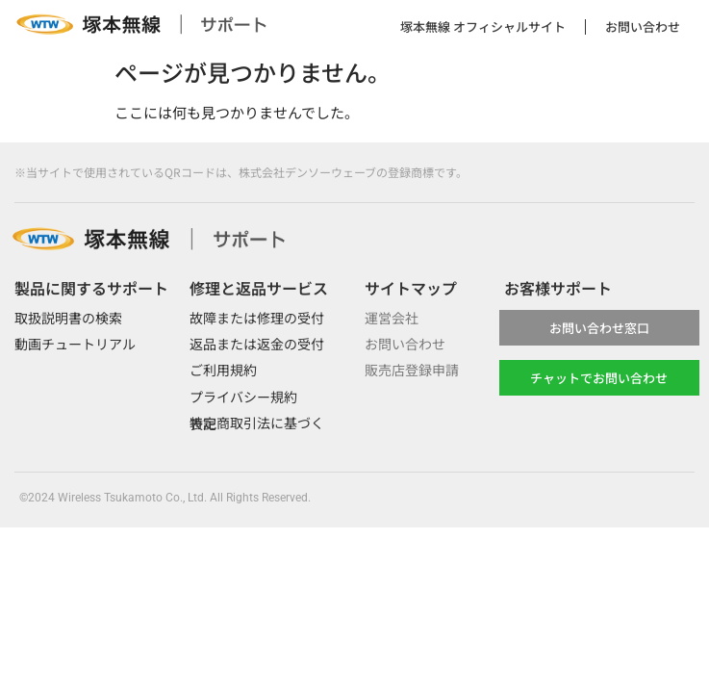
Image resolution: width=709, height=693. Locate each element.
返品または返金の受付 (257, 343)
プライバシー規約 (243, 396)
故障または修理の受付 (257, 317)
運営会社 (391, 317)
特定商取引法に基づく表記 (257, 423)
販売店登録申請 (412, 369)
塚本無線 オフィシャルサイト (483, 26)
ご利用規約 (223, 369)
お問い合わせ (642, 26)
